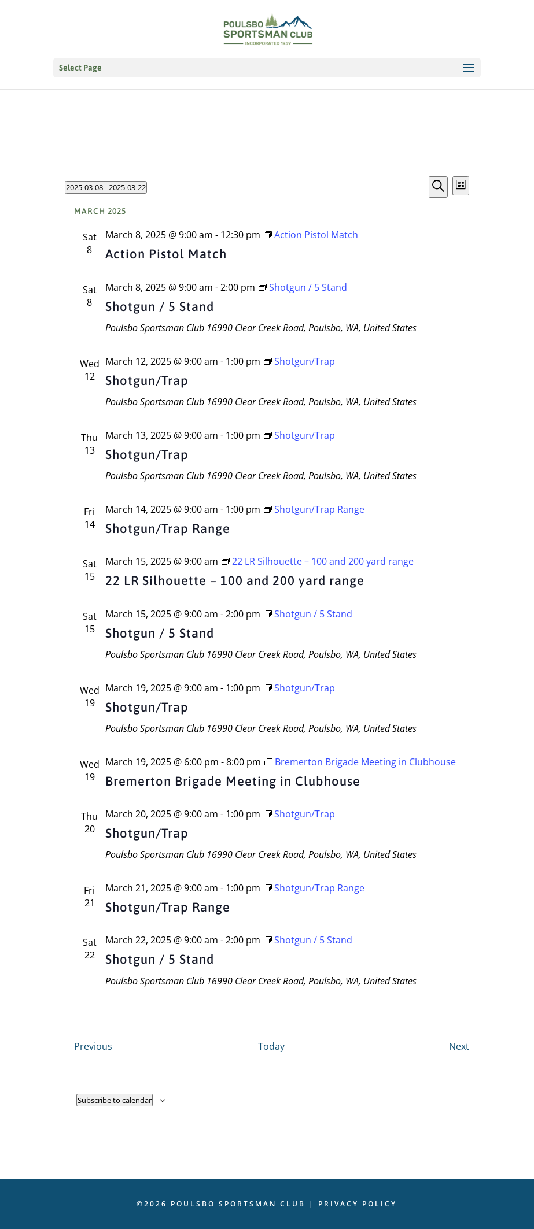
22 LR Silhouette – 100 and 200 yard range (234, 580)
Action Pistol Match (166, 253)
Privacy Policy (357, 1204)
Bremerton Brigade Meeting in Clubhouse (232, 781)
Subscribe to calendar (115, 1100)
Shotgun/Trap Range (167, 528)
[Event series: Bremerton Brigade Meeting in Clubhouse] (360, 762)
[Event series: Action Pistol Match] (311, 234)
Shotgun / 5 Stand (159, 306)
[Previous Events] (93, 1046)
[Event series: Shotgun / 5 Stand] (303, 287)
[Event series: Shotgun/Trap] (299, 361)
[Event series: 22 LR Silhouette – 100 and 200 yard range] (318, 561)
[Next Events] (459, 1046)
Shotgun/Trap (147, 380)
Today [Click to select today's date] (271, 1046)
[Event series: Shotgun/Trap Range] (314, 509)
